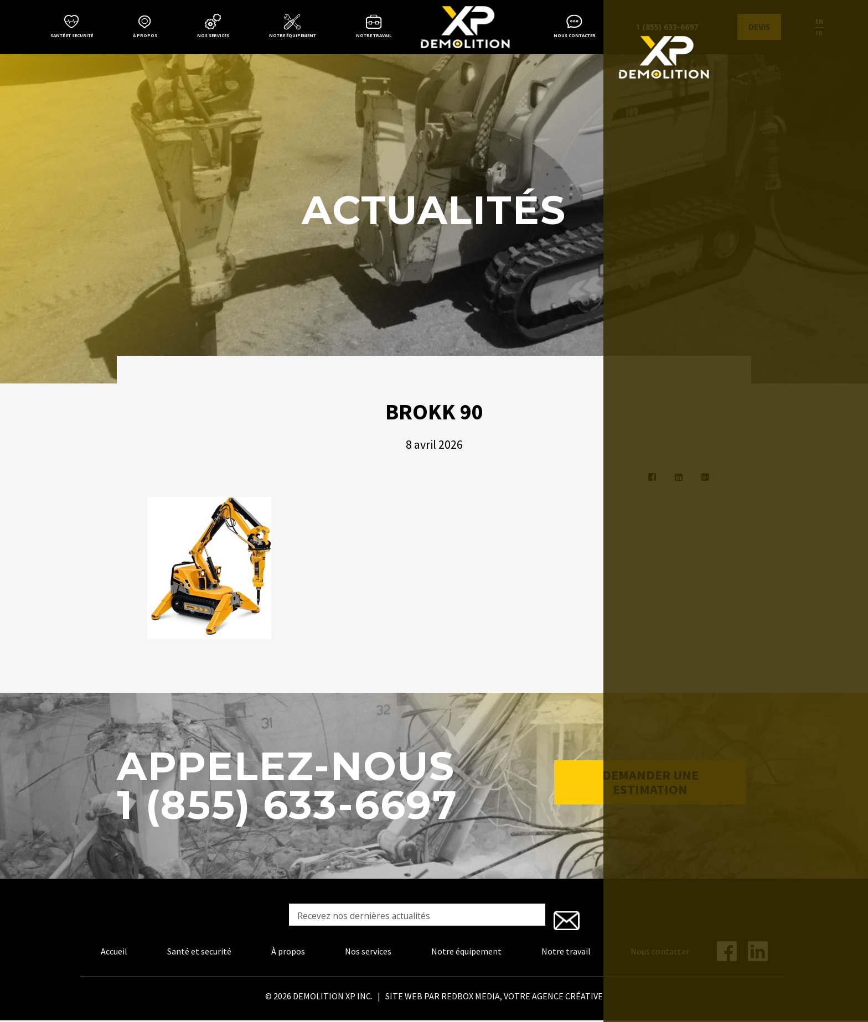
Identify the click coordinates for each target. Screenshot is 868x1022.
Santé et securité (71, 35)
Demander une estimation (650, 789)
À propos (145, 35)
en (819, 21)
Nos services (213, 35)
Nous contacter (575, 35)
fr (819, 33)
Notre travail (374, 35)
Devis (759, 27)
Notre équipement (292, 35)
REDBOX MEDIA (470, 998)
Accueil (114, 953)
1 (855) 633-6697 (667, 27)
